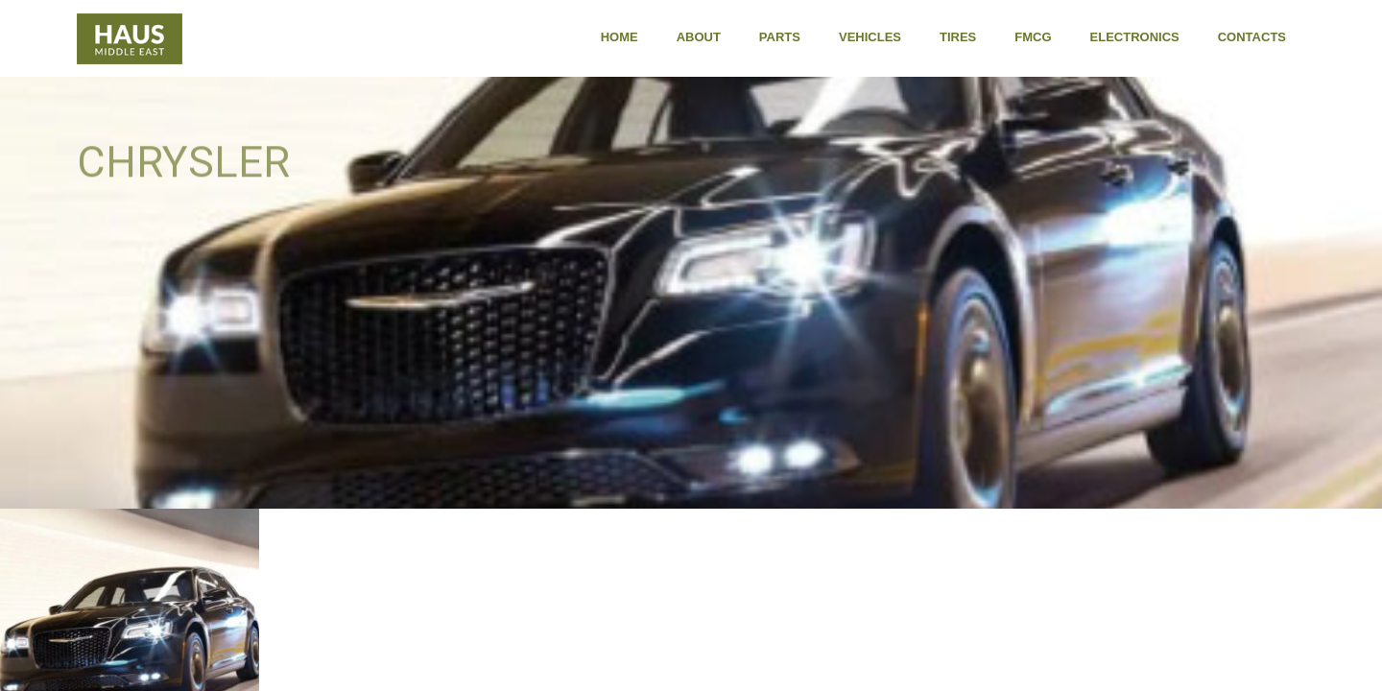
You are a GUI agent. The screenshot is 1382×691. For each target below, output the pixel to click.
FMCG (1032, 37)
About (699, 37)
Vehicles (870, 37)
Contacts (1252, 37)
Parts (779, 37)
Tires (958, 37)
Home (619, 37)
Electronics (1134, 37)
